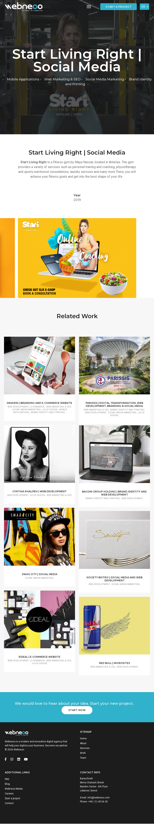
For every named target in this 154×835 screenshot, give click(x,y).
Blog (7, 794)
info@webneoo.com (98, 808)
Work (83, 763)
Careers (9, 804)
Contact (9, 813)
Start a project (119, 6)
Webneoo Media (14, 799)
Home (83, 748)
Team (83, 767)
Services (85, 758)
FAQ (7, 789)
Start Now (77, 720)
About (83, 753)
